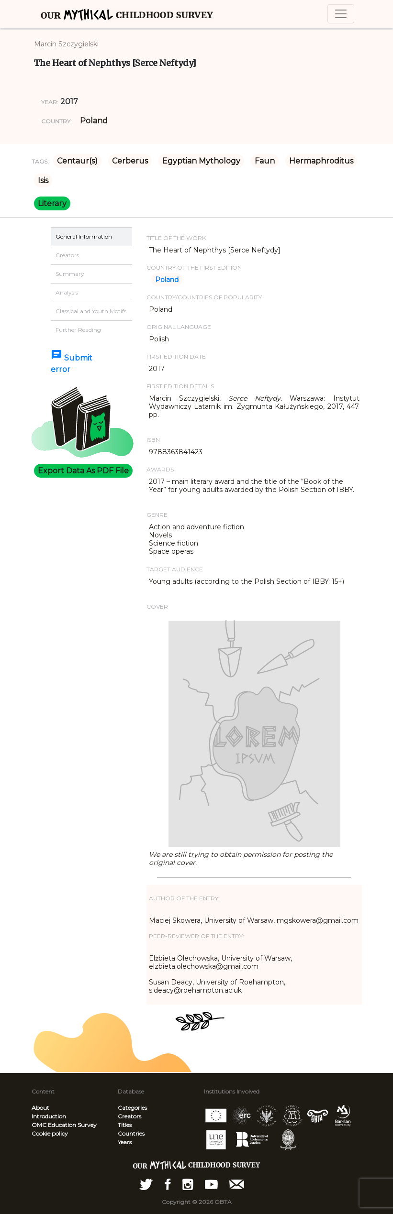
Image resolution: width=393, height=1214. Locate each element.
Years (125, 1142)
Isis (43, 180)
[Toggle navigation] (340, 13)
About (40, 1107)
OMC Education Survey (64, 1124)
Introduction (49, 1116)
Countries (131, 1133)
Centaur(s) (77, 160)
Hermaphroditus (321, 160)
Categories (132, 1107)
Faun (265, 160)
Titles (125, 1124)
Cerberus (130, 160)
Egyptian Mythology (201, 160)
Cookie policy (50, 1133)
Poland (94, 120)
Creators (129, 1116)
